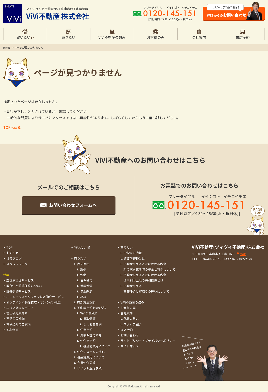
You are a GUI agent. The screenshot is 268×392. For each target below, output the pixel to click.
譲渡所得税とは (134, 258)
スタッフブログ (17, 264)
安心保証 (12, 330)
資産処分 (86, 285)
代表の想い (131, 318)
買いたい (80, 247)
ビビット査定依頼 (89, 368)
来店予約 (126, 330)
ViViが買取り (89, 313)
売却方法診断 (86, 302)
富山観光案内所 (17, 313)
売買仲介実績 (86, 362)
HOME (6, 47)
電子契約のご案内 (18, 324)
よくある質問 (92, 324)
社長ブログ (14, 258)
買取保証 (89, 318)
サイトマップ (129, 346)
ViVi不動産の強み (132, 302)
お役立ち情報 (133, 253)
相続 (83, 297)
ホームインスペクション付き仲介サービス (35, 297)
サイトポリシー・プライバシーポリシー (147, 340)
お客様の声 (128, 307)
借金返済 (86, 291)
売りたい (80, 258)
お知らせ (12, 253)
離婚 (83, 269)
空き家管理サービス (20, 280)
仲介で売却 (87, 340)
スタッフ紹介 (133, 324)
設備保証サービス (18, 291)
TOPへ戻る (12, 127)
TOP (9, 247)
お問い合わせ (129, 335)
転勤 (83, 275)
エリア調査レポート (20, 307)
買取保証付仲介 (91, 335)
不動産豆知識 (15, 318)
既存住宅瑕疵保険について (24, 285)
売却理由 (83, 264)
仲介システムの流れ (91, 352)
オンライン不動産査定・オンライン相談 (33, 302)
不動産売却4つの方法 (91, 307)
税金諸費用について (97, 346)
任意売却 (86, 330)
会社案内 (126, 313)
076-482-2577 (211, 259)
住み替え (86, 280)
